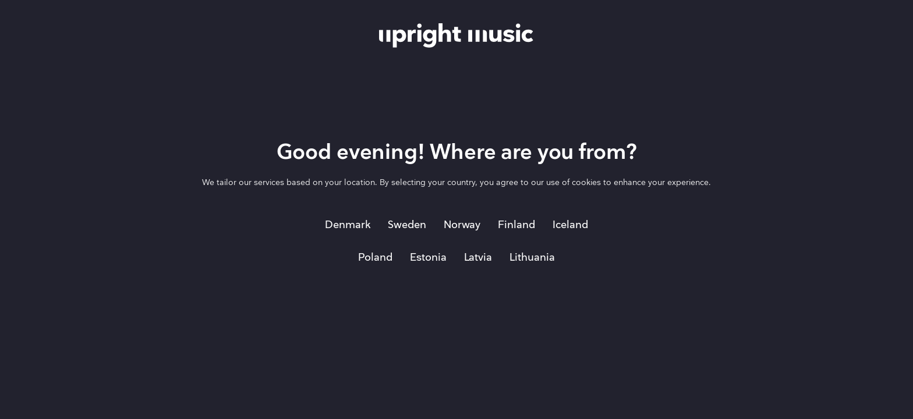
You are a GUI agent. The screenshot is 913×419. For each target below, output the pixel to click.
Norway (462, 225)
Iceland (570, 225)
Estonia (428, 257)
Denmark (347, 225)
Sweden (407, 225)
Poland (375, 257)
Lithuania (532, 257)
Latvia (478, 257)
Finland (516, 225)
